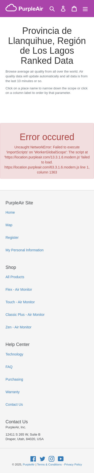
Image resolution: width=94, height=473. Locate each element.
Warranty (13, 392)
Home (10, 212)
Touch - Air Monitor (20, 302)
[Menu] (85, 8)
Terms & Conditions (49, 464)
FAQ (9, 367)
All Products (15, 277)
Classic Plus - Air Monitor (25, 315)
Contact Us (14, 404)
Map (9, 225)
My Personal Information (25, 250)
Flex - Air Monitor (19, 289)
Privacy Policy (73, 464)
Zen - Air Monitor (18, 327)
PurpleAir (29, 464)
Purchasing (14, 379)
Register (12, 237)
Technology (14, 354)
